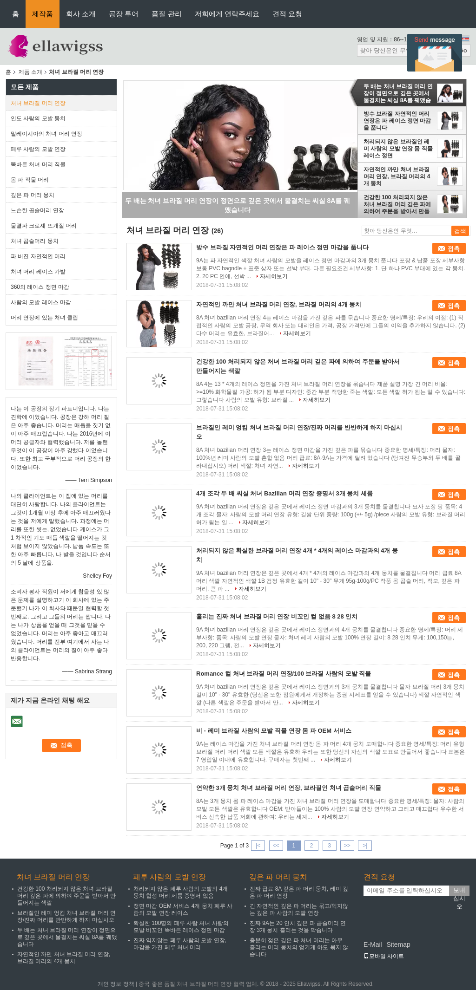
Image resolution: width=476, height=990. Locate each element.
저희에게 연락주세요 (227, 14)
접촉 (454, 248)
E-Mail (373, 944)
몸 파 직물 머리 (30, 179)
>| (365, 845)
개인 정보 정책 (116, 984)
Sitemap (398, 944)
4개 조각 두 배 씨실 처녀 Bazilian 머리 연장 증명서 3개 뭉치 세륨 (284, 493)
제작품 (42, 14)
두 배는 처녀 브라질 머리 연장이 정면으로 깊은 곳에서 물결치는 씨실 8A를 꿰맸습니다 (398, 93)
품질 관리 (166, 14)
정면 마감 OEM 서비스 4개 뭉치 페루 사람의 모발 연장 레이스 (182, 909)
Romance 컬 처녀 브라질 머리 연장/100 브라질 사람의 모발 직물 (283, 673)
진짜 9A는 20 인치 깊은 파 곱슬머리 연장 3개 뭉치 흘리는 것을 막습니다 (298, 926)
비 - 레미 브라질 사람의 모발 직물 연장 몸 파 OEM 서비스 (273, 730)
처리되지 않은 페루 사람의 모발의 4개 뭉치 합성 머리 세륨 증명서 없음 (180, 892)
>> (347, 845)
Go (462, 50)
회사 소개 (81, 14)
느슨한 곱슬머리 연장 (37, 210)
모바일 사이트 (384, 956)
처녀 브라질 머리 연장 (38, 103)
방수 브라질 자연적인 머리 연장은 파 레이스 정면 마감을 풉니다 (397, 121)
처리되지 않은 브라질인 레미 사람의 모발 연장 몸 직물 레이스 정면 (398, 148)
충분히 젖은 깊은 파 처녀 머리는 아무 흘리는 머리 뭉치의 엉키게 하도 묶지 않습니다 (299, 947)
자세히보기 (274, 276)
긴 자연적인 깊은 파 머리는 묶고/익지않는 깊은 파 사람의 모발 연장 (299, 909)
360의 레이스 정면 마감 (40, 287)
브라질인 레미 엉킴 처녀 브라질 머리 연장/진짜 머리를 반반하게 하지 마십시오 (66, 916)
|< (258, 845)
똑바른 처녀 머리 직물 (38, 164)
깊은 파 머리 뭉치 (32, 195)
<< (275, 845)
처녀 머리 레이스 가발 (38, 271)
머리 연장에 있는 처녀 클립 (44, 317)
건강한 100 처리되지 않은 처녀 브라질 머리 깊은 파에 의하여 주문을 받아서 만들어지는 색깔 (397, 204)
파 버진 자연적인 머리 (38, 256)
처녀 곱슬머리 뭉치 (35, 241)
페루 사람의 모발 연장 (38, 149)
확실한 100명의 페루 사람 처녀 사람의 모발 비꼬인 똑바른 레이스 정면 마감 (181, 926)
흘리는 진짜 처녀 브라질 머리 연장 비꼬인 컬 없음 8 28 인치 (276, 616)
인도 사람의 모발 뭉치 (38, 118)
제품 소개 (30, 72)
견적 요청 (287, 14)
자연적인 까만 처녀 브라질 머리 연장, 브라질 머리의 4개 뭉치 (397, 176)
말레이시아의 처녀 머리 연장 (46, 133)
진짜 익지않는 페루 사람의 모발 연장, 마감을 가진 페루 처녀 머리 (179, 944)
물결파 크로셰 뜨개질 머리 (44, 225)
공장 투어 (124, 14)
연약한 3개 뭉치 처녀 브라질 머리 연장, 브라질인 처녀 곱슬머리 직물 (288, 787)
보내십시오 (459, 891)
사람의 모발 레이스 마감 (41, 302)
